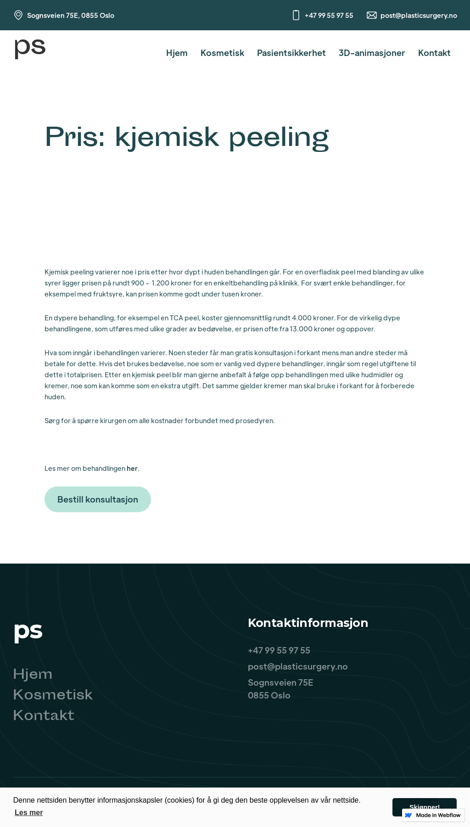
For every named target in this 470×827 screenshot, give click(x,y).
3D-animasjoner (372, 52)
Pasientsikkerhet (291, 52)
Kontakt (434, 52)
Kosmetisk (222, 52)
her (132, 468)
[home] (29, 52)
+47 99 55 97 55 (329, 15)
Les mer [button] (29, 812)
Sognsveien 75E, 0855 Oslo (70, 15)
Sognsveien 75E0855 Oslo (280, 688)
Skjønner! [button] (424, 807)
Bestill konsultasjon (97, 499)
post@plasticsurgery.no (418, 15)
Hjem (177, 52)
